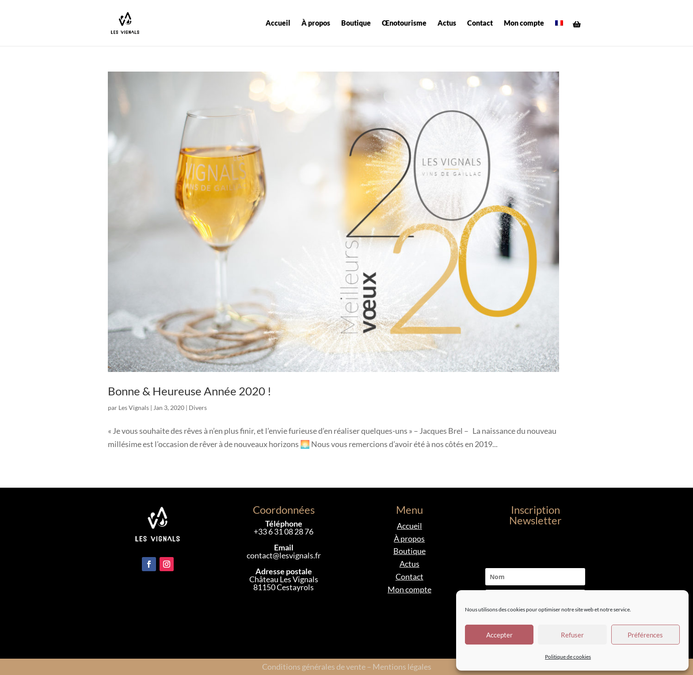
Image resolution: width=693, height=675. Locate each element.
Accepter (499, 635)
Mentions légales (402, 666)
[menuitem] (559, 33)
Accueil (278, 23)
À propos (315, 23)
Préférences (645, 635)
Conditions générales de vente (314, 666)
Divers (198, 407)
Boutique (356, 23)
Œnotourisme (404, 23)
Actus (447, 23)
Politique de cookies (568, 656)
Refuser (572, 635)
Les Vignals (133, 407)
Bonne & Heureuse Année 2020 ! (189, 391)
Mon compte (524, 23)
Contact (480, 23)
